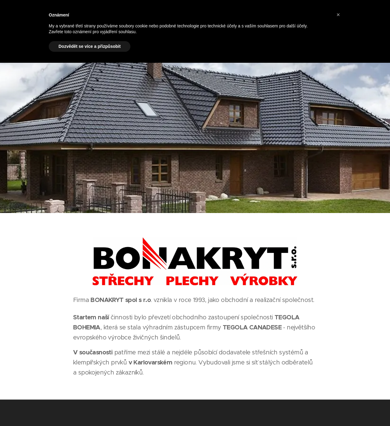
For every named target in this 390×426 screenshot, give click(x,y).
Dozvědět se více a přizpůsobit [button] (89, 46)
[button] (338, 15)
